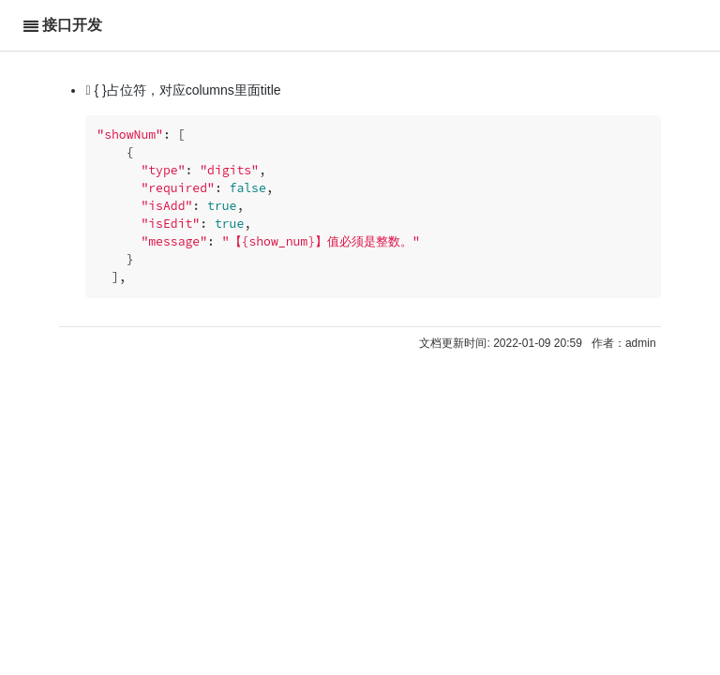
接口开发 (72, 25)
